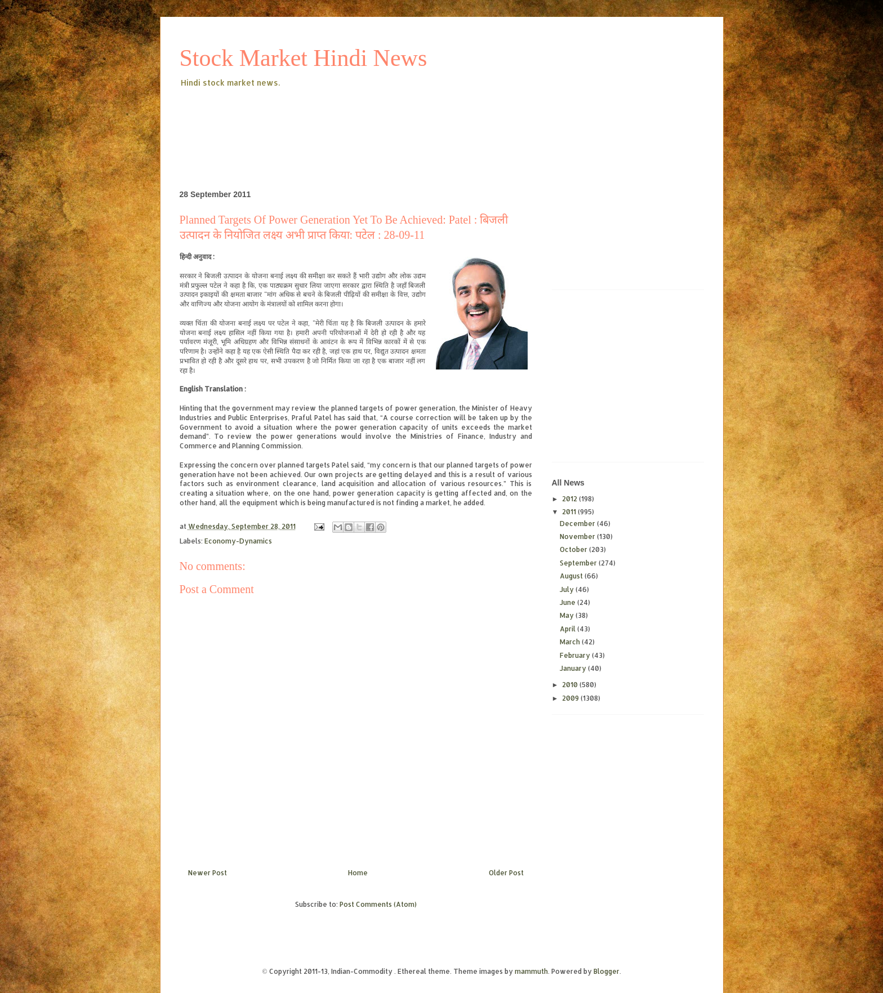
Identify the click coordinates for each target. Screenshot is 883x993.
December (578, 523)
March (571, 642)
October (574, 549)
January (574, 668)
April (568, 629)
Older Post (506, 873)
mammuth (531, 971)
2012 (570, 499)
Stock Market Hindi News (303, 58)
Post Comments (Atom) (378, 904)
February (576, 655)
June (568, 602)
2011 (570, 511)
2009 (571, 698)
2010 (570, 684)
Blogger (606, 971)
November (578, 536)
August (572, 576)
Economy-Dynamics (238, 541)
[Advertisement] (385, 120)
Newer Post (207, 873)
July (568, 589)
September (579, 563)
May (568, 615)
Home (358, 873)
